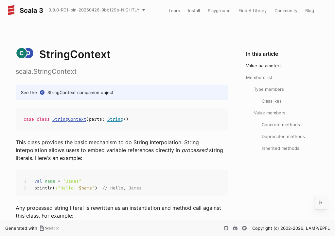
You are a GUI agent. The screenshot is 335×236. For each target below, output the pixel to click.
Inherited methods (280, 148)
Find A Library (252, 10)
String (115, 119)
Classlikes (272, 101)
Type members (269, 89)
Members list (259, 77)
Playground (219, 10)
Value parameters (264, 65)
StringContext (61, 92)
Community (285, 10)
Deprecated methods (283, 136)
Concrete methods (281, 124)
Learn (174, 10)
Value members (269, 112)
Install (194, 10)
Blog (309, 10)
